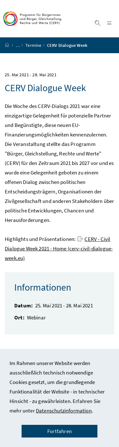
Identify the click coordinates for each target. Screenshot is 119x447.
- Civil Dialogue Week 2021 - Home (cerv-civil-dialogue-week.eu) (59, 248)
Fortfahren (59, 431)
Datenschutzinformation (64, 410)
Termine (33, 45)
